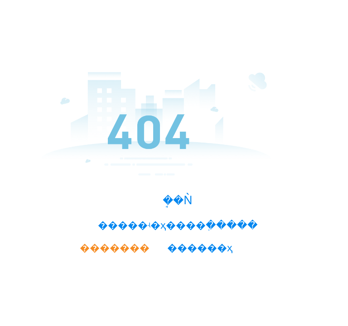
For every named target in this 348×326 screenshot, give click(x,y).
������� (115, 248)
